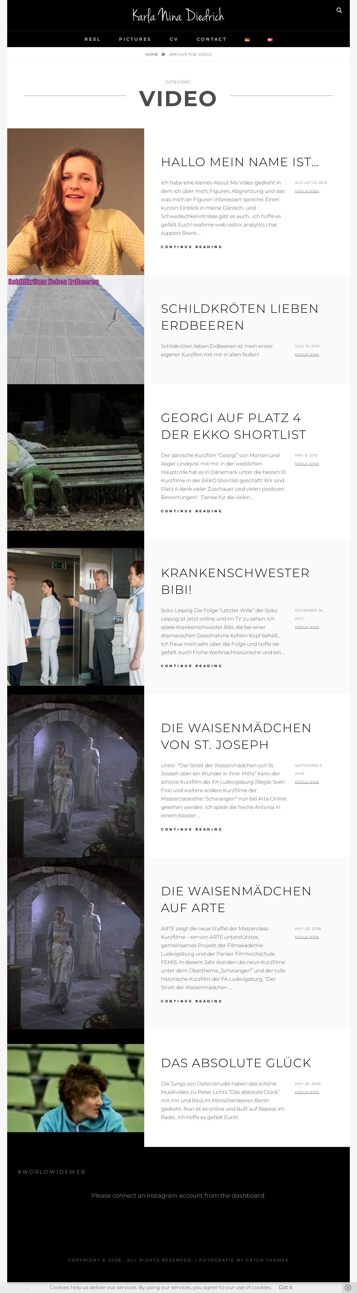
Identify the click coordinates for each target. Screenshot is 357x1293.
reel (93, 39)
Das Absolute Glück (236, 1062)
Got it (286, 1287)
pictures (135, 39)
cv (174, 39)
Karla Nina (307, 191)
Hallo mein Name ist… (240, 161)
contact (212, 39)
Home (152, 54)
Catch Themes (267, 1260)
